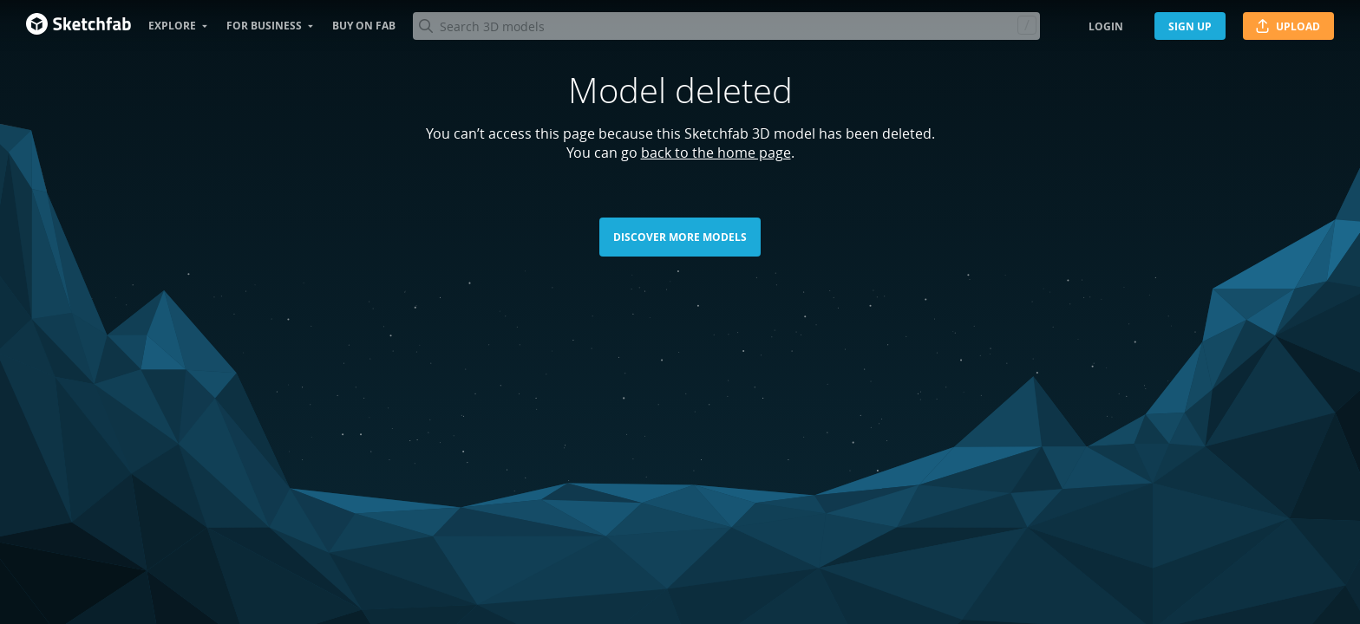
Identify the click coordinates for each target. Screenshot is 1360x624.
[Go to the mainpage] (78, 26)
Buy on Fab (364, 25)
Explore (172, 25)
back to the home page (716, 152)
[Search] (726, 26)
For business (264, 25)
